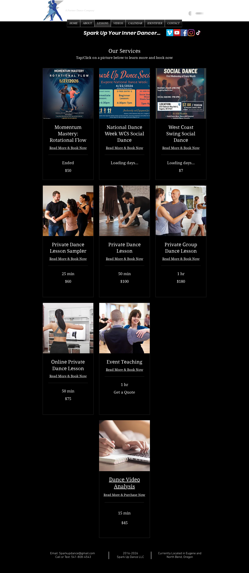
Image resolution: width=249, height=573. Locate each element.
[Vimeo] (169, 32)
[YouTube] (176, 32)
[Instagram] (191, 32)
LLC (123, 4)
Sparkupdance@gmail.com (77, 553)
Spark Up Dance (91, 3)
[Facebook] (184, 32)
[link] (68, 134)
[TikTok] (198, 32)
